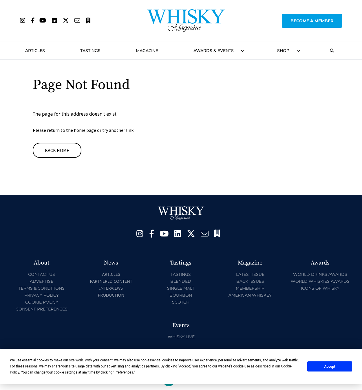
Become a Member (311, 20)
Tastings (90, 50)
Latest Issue (250, 274)
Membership (250, 288)
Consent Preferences (41, 309)
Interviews (111, 288)
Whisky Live (181, 336)
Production (111, 295)
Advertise (41, 281)
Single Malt (180, 288)
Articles (35, 50)
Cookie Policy (41, 302)
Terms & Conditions (42, 288)
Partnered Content (111, 281)
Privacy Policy (41, 295)
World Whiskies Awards (320, 281)
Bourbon (180, 295)
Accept (329, 367)
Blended (180, 281)
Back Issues (250, 281)
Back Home (57, 150)
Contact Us (41, 274)
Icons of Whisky (320, 288)
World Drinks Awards (320, 274)
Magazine (147, 50)
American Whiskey (250, 295)
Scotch (180, 302)
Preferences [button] (123, 372)
